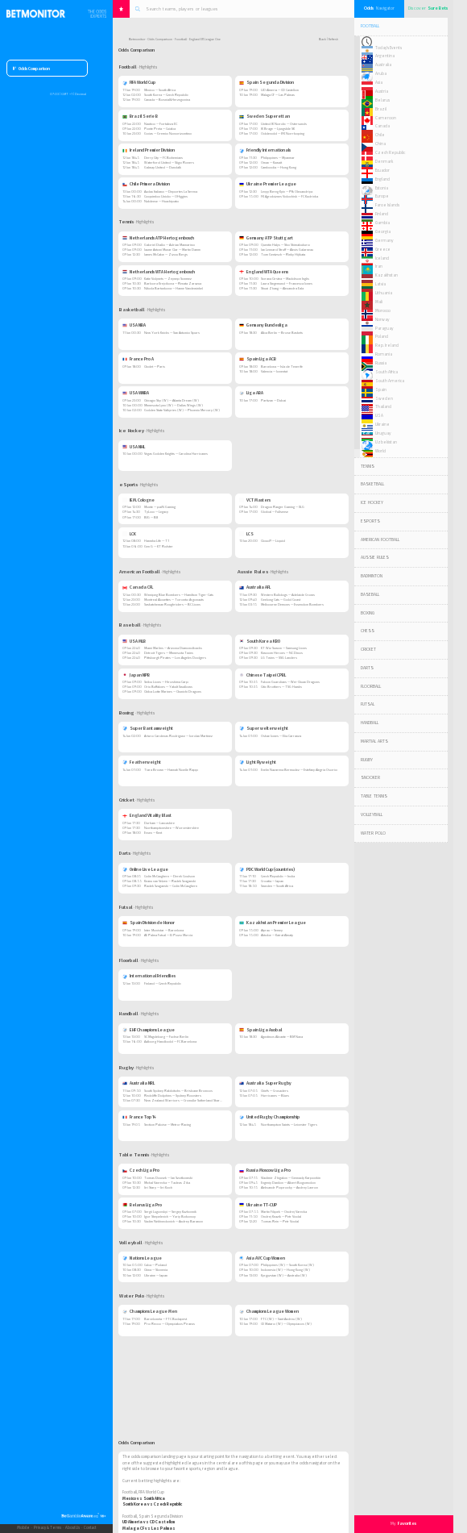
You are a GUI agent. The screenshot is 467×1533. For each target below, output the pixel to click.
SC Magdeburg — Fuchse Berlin (166, 1037)
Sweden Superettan (264, 116)
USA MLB (134, 641)
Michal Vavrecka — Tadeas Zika (167, 1183)
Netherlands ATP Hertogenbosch (158, 237)
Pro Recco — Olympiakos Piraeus (169, 1324)
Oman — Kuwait (271, 162)
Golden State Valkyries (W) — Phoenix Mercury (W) (182, 410)
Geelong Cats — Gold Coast (280, 600)
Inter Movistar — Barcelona (164, 930)
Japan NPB (136, 675)
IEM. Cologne (138, 500)
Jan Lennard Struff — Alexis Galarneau (287, 250)
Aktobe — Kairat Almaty (277, 935)
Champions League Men (149, 1311)
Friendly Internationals (265, 150)
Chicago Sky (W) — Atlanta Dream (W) (171, 400)
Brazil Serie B (140, 116)
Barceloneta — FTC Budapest (165, 1319)
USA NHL (133, 446)
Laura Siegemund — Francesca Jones (286, 283)
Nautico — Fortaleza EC (160, 124)
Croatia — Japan (272, 881)
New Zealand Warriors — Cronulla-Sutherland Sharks (183, 1100)
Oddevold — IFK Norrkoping (282, 133)
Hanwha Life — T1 (156, 541)
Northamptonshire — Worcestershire (171, 828)
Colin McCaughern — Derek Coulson (169, 876)
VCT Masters (255, 500)
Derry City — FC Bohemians (163, 158)
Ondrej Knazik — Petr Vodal (281, 1216)
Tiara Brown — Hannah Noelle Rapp (171, 770)
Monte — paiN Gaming (160, 507)
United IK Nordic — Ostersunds (284, 124)
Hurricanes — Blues (275, 1096)
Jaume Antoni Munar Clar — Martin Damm (172, 250)
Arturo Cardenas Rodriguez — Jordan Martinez (178, 736)
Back (322, 39)
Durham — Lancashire (159, 823)
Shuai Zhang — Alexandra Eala (282, 288)
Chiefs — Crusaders (274, 1091)
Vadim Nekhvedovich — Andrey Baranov (173, 1221)
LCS (246, 533)
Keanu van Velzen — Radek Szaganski (170, 881)
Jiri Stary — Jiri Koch (158, 1187)
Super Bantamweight (147, 728)
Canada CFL (137, 587)
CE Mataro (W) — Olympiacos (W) (286, 1324)
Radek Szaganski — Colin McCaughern (170, 886)
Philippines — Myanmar (278, 158)
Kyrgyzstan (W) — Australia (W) (284, 1275)
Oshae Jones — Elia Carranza (281, 736)
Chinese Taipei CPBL (262, 675)
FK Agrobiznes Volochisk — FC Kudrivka (289, 196)
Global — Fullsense (274, 512)
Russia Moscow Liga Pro (265, 1170)
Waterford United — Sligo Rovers (169, 162)
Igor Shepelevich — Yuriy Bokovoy (170, 1216)
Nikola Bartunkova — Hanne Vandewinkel (173, 288)
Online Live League (145, 869)
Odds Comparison (32, 68)
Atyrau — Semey (272, 930)
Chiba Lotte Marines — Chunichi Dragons (172, 691)
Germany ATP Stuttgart (266, 237)
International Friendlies (149, 975)
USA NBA (134, 325)
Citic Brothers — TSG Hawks (281, 687)
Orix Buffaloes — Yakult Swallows (168, 687)
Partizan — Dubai (273, 400)
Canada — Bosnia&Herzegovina (167, 100)
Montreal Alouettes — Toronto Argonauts (174, 600)
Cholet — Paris (154, 367)
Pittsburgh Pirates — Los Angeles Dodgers (175, 658)
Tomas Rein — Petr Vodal (280, 1221)
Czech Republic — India (278, 876)
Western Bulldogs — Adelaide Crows (288, 595)
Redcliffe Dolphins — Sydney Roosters (172, 1096)
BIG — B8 (151, 517)
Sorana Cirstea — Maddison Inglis (285, 279)
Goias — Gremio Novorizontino (168, 133)
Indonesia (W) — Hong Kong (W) (285, 1270)
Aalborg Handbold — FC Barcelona (170, 1041)
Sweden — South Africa (277, 886)
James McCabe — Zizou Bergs (166, 254)
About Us (72, 1528)
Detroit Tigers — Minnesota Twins (168, 653)
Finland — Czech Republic (162, 983)
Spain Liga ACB (257, 358)
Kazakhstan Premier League (272, 922)
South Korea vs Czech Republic (152, 1504)
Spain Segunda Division (266, 82)
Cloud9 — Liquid (273, 541)
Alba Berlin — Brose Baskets (282, 333)
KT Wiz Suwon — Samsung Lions (284, 648)
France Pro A (138, 358)
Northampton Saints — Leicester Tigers (289, 1125)
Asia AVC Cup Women (262, 1258)
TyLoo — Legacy (156, 512)
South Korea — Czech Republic (166, 95)
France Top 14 (139, 1116)
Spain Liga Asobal (260, 1029)
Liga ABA (251, 392)
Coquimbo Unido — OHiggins (166, 196)
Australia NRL (138, 1083)
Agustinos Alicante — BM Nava (282, 1037)
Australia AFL (255, 587)
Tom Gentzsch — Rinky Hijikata (283, 254)
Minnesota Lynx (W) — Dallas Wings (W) (173, 405)
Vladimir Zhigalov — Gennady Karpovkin (290, 1178)
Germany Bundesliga (263, 325)
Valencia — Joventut (274, 371)
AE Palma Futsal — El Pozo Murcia (168, 935)
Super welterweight (263, 728)
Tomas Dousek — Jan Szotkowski (168, 1178)
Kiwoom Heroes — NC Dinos (282, 653)
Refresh (333, 39)
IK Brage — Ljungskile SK (278, 129)
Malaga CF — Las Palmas (278, 95)
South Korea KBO (259, 641)
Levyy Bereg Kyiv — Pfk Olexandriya (286, 192)
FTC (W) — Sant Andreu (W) (281, 1319)
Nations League (142, 1258)
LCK (129, 533)
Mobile (23, 1528)
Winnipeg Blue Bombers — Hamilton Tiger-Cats (178, 595)
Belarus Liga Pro (142, 1204)
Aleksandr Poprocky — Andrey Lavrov (289, 1187)
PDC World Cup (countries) (267, 869)
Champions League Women (269, 1311)
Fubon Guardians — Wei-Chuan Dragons (290, 682)
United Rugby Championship (269, 1116)
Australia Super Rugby (265, 1083)
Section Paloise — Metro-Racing (167, 1125)
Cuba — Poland (155, 1265)
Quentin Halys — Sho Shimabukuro (285, 245)
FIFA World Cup (138, 82)
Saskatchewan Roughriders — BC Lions (172, 604)
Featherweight (141, 762)
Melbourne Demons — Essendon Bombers (292, 604)
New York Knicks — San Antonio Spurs (172, 333)
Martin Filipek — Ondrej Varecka (284, 1212)
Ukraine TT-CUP (258, 1204)
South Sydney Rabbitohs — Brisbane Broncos (178, 1091)
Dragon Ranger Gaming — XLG (282, 507)
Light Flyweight (257, 762)
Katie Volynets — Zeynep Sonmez (168, 279)
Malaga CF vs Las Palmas (149, 1528)
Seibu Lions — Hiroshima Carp (166, 682)
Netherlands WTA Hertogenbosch (158, 271)
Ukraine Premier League (267, 183)
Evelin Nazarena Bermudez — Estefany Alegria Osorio (299, 770)
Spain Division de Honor (148, 922)
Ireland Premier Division (148, 150)
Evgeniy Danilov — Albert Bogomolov (288, 1183)
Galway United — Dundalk (162, 167)
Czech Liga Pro (140, 1170)
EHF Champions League (148, 1029)
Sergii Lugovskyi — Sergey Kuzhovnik (170, 1212)
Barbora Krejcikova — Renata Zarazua (172, 283)
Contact (90, 1528)
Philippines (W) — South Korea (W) (287, 1265)
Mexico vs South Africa (143, 1498)
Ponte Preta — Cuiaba (160, 129)
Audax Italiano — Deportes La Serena (170, 192)
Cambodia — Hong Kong (278, 167)
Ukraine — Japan (155, 1275)
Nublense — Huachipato (161, 201)
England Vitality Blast (147, 815)
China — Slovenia (155, 1270)
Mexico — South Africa (160, 90)
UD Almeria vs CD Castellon (148, 1521)
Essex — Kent (153, 833)
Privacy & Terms (47, 1528)
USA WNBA (135, 392)
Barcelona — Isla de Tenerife (282, 367)
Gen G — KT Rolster (158, 546)
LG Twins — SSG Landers (279, 658)
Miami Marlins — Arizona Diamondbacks (173, 648)
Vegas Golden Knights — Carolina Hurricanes (176, 454)
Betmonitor (137, 39)
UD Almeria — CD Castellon (280, 90)
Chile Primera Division (146, 183)
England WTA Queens (263, 271)
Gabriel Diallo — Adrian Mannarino (169, 245)
